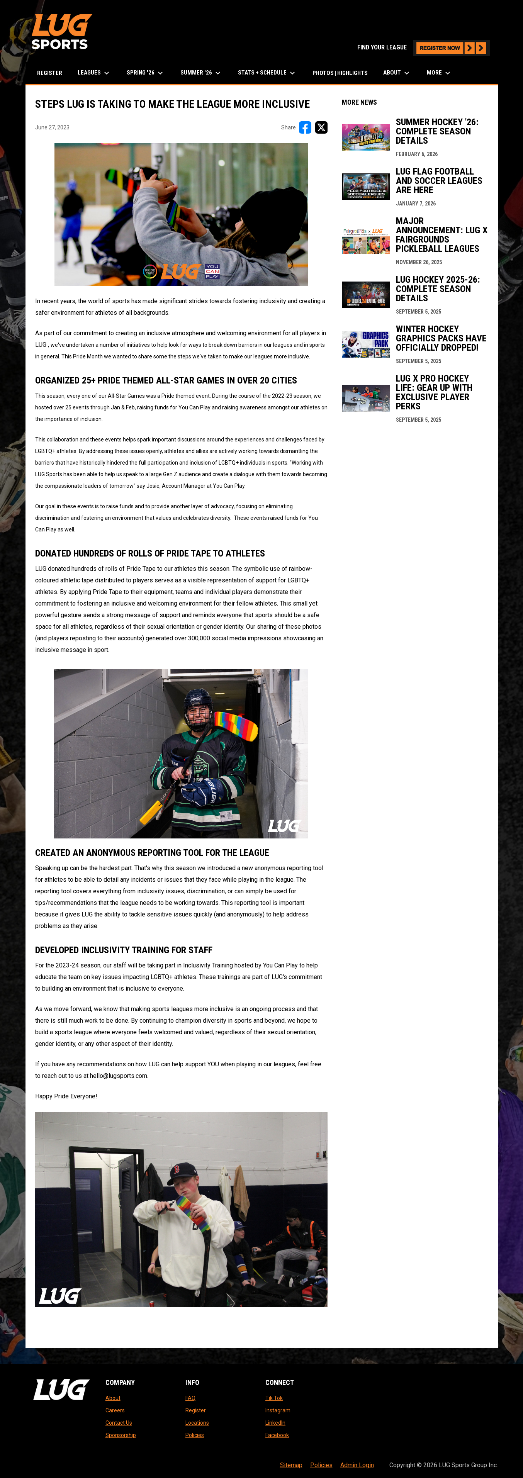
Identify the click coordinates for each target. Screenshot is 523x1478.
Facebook (277, 1435)
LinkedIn (275, 1423)
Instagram (277, 1410)
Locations (197, 1423)
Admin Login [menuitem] (357, 1465)
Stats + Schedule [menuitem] (267, 73)
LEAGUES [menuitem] (94, 73)
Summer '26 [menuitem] (201, 73)
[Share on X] (321, 127)
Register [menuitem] (49, 73)
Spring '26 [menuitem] (146, 73)
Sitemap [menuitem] (291, 1465)
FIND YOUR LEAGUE (423, 47)
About (113, 1398)
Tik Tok (274, 1398)
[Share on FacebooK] (305, 127)
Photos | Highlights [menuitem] (340, 73)
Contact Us (118, 1423)
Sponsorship (120, 1435)
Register (195, 1410)
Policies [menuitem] (321, 1465)
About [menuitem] (397, 73)
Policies (194, 1435)
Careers (115, 1410)
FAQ (190, 1398)
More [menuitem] (439, 73)
